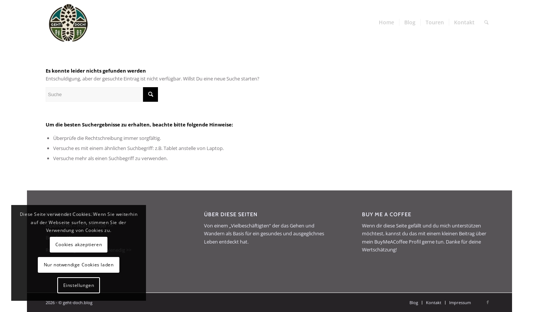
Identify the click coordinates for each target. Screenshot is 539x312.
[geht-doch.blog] (68, 22)
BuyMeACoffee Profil (397, 241)
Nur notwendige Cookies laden (79, 264)
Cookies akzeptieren (78, 244)
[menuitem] (386, 22)
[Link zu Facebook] (487, 302)
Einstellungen (78, 285)
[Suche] (486, 22)
